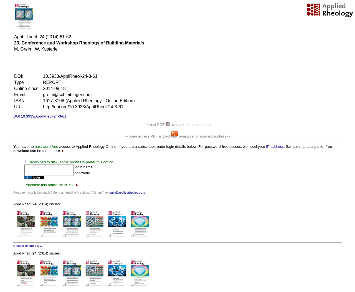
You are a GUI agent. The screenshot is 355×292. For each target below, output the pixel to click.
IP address (275, 146)
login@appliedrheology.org (127, 192)
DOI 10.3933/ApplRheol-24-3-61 (39, 116)
